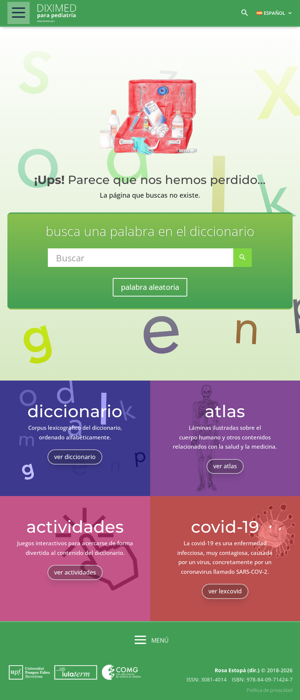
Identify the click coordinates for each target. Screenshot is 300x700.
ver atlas (225, 466)
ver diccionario (75, 457)
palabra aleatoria (150, 287)
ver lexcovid (225, 591)
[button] (244, 14)
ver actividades (75, 572)
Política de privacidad (270, 690)
